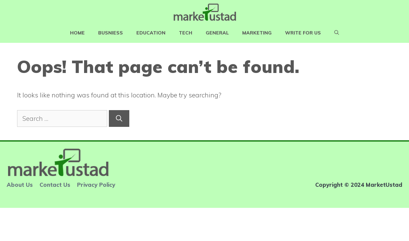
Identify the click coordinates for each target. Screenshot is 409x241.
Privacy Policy (96, 184)
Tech (185, 33)
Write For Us (303, 33)
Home (77, 33)
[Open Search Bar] (337, 33)
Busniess (110, 33)
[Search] (119, 118)
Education (150, 33)
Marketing (257, 33)
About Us (20, 184)
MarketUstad (384, 184)
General (217, 33)
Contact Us (55, 184)
